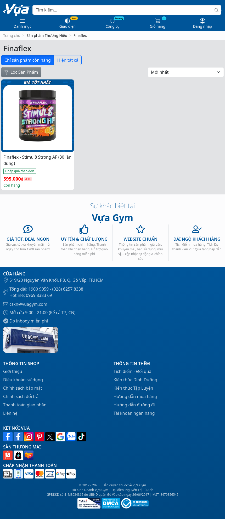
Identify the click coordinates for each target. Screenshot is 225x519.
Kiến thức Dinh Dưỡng (135, 380)
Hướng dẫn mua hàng (135, 396)
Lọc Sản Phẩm (21, 72)
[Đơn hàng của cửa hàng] (186, 72)
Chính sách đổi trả (20, 396)
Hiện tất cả (67, 60)
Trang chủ (11, 35)
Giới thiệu (12, 371)
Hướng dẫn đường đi (134, 405)
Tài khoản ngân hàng (134, 413)
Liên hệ (10, 413)
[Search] (126, 10)
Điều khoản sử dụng (23, 380)
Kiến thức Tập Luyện (133, 388)
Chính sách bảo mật (22, 388)
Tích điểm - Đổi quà (132, 371)
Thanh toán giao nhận (25, 405)
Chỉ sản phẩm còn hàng (27, 60)
